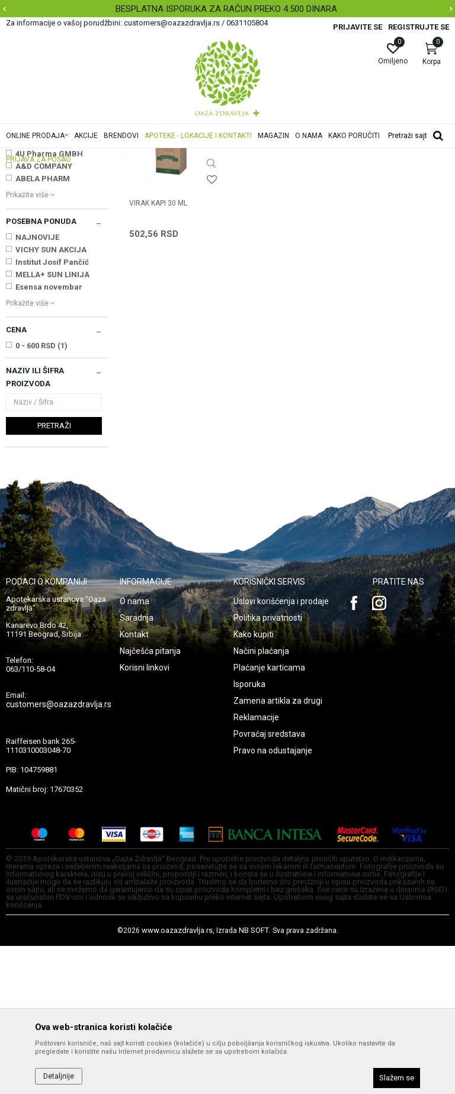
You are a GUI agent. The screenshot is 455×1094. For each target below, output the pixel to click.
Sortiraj (370, 174)
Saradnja (136, 766)
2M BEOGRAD (40, 276)
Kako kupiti (253, 782)
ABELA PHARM (42, 326)
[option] (227, 9)
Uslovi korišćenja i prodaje (281, 749)
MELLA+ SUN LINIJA (52, 422)
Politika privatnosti (267, 766)
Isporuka (249, 832)
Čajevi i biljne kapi (40, 212)
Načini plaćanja (261, 799)
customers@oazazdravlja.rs (58, 852)
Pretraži (54, 573)
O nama (134, 749)
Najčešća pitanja (150, 799)
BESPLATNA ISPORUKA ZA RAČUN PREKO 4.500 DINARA (226, 9)
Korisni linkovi (144, 815)
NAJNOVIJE (37, 385)
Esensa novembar (48, 435)
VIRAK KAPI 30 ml (158, 351)
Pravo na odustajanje (272, 898)
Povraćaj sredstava (269, 882)
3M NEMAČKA (40, 289)
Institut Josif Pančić (52, 410)
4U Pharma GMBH (49, 301)
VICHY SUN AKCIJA (50, 397)
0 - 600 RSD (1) (41, 493)
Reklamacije (256, 865)
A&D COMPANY (43, 314)
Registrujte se (418, 27)
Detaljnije (58, 1076)
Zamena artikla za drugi (277, 849)
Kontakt (134, 782)
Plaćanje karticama (269, 815)
